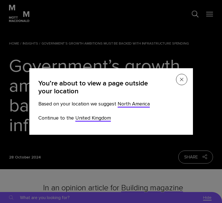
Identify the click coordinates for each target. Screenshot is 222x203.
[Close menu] (181, 79)
